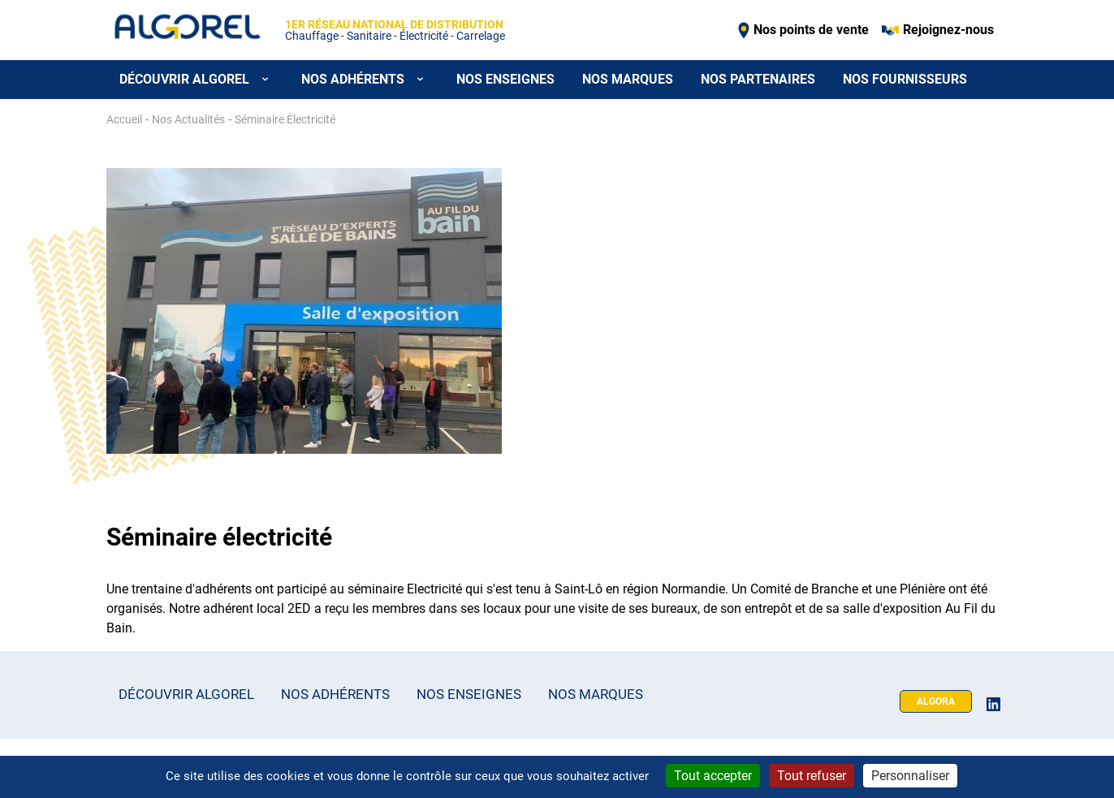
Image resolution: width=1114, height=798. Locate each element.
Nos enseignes (505, 79)
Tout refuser (811, 775)
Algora (936, 701)
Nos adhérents (335, 694)
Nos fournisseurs (905, 79)
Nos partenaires (758, 79)
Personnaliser (910, 775)
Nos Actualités (188, 119)
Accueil (124, 119)
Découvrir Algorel (186, 694)
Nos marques (627, 79)
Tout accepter (713, 775)
